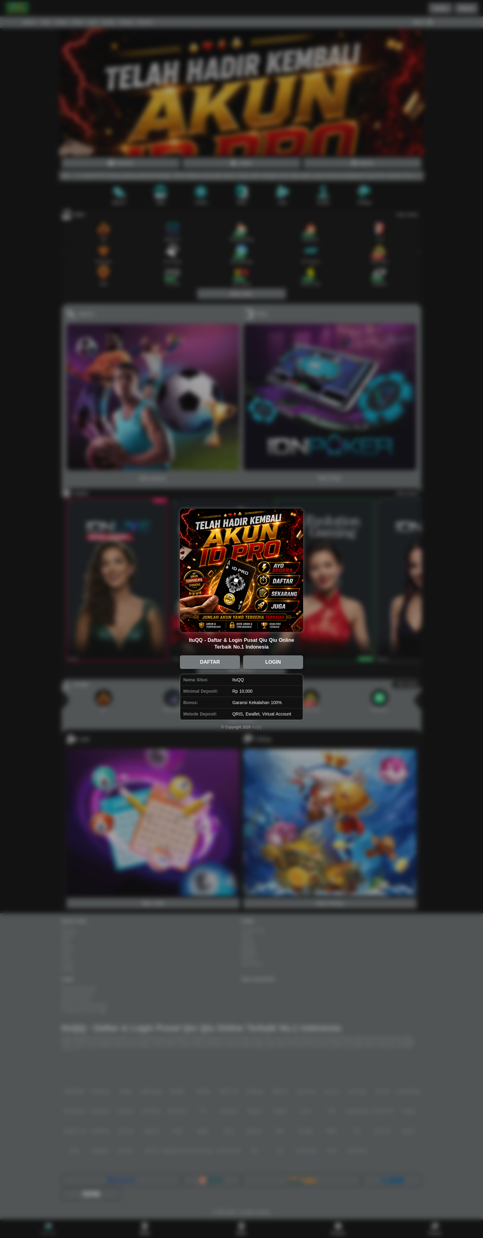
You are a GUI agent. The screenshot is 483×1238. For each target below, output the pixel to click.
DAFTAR (210, 662)
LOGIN (273, 662)
